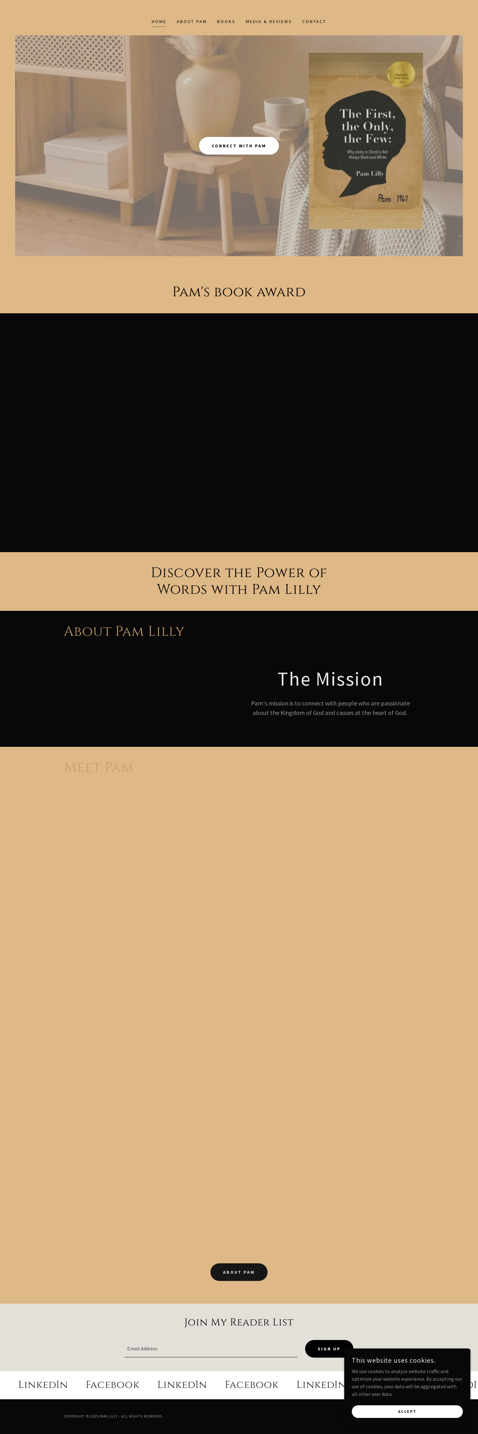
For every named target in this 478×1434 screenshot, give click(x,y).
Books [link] (226, 21)
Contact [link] (314, 21)
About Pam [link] (192, 21)
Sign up (329, 1349)
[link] (55, 1385)
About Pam (239, 1272)
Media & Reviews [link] (269, 21)
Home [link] (159, 21)
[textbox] (211, 1349)
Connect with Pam (239, 146)
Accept (407, 1411)
